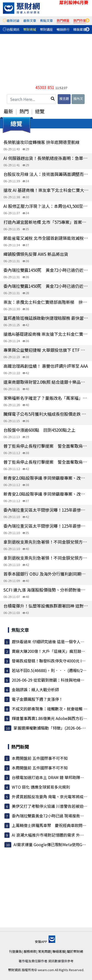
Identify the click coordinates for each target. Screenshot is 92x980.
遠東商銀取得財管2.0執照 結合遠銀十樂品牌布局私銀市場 (46, 382)
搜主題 (64, 98)
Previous (4, 20)
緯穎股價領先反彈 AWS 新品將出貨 (35, 254)
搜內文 (78, 98)
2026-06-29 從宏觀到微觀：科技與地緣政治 (50, 680)
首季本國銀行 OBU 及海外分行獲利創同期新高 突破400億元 (46, 574)
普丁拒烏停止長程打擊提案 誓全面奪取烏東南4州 (46, 446)
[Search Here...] (31, 99)
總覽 (39, 111)
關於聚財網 (75, 951)
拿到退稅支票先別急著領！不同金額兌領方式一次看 (46, 542)
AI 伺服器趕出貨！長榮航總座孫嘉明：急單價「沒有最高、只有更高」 (46, 158)
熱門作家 (79, 20)
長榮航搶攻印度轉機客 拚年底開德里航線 (41, 142)
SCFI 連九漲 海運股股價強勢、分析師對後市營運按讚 (46, 590)
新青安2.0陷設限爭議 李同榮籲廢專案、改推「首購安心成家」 (46, 478)
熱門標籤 (63, 20)
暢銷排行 (63, 29)
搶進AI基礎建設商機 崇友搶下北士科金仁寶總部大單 (46, 334)
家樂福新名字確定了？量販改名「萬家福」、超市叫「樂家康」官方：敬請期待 (46, 398)
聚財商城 (29, 29)
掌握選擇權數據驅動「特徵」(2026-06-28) (50, 728)
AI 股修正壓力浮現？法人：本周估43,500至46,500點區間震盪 (46, 206)
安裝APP (45, 941)
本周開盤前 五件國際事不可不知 (40, 758)
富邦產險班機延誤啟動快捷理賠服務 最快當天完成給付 (46, 318)
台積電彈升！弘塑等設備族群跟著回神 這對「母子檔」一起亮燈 (46, 606)
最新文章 (29, 20)
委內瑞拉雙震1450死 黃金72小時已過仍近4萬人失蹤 (46, 270)
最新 (8, 111)
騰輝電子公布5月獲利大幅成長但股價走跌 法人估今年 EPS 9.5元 (46, 414)
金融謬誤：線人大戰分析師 (35, 689)
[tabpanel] (13, 20)
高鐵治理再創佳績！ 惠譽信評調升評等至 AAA (45, 366)
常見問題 (44, 951)
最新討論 (13, 20)
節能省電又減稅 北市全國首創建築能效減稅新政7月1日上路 (46, 238)
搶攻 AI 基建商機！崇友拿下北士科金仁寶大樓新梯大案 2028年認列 (46, 190)
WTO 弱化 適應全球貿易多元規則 (41, 787)
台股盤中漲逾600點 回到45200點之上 (39, 430)
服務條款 (30, 951)
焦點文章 (46, 20)
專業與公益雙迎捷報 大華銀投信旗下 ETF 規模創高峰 (46, 350)
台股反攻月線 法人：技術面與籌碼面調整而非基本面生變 (46, 174)
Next (87, 20)
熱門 (24, 111)
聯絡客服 (59, 951)
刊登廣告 (15, 951)
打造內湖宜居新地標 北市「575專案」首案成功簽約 (46, 222)
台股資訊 (13, 29)
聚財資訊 (14, 969)
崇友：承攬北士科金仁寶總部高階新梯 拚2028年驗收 (46, 302)
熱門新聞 (20, 746)
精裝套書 (79, 29)
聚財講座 (46, 29)
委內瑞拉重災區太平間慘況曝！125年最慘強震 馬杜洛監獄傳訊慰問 (46, 510)
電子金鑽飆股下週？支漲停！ (37, 699)
